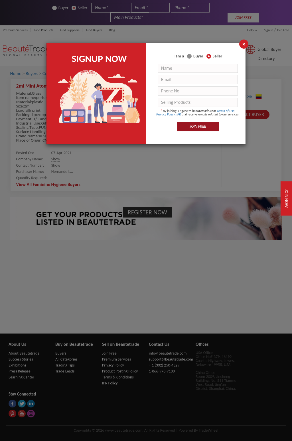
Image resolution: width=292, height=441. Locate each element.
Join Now (286, 198)
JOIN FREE (198, 126)
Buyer (195, 56)
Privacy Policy (165, 114)
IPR (179, 114)
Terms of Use (225, 111)
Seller (214, 56)
